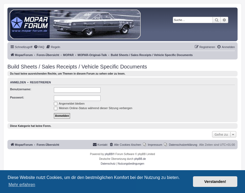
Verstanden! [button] (215, 181)
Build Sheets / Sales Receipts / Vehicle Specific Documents (77, 67)
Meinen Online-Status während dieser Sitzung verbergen (93, 108)
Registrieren (40, 82)
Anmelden (18, 82)
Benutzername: (20, 89)
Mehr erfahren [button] (21, 184)
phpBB (109, 154)
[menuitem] (39, 47)
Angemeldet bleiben (69, 103)
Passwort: (17, 97)
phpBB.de (140, 158)
